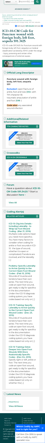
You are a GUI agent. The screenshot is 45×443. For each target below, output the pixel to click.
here (21, 195)
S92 (29, 92)
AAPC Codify (8, 418)
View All (13, 202)
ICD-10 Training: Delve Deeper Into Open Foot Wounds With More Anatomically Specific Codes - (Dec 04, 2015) (20, 352)
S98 (18, 100)
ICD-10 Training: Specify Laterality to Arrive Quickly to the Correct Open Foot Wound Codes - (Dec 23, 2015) (22, 310)
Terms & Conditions (29, 423)
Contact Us (7, 425)
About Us (7, 420)
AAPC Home (27, 418)
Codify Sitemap (28, 420)
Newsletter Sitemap (10, 423)
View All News (16, 406)
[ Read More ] (14, 402)
